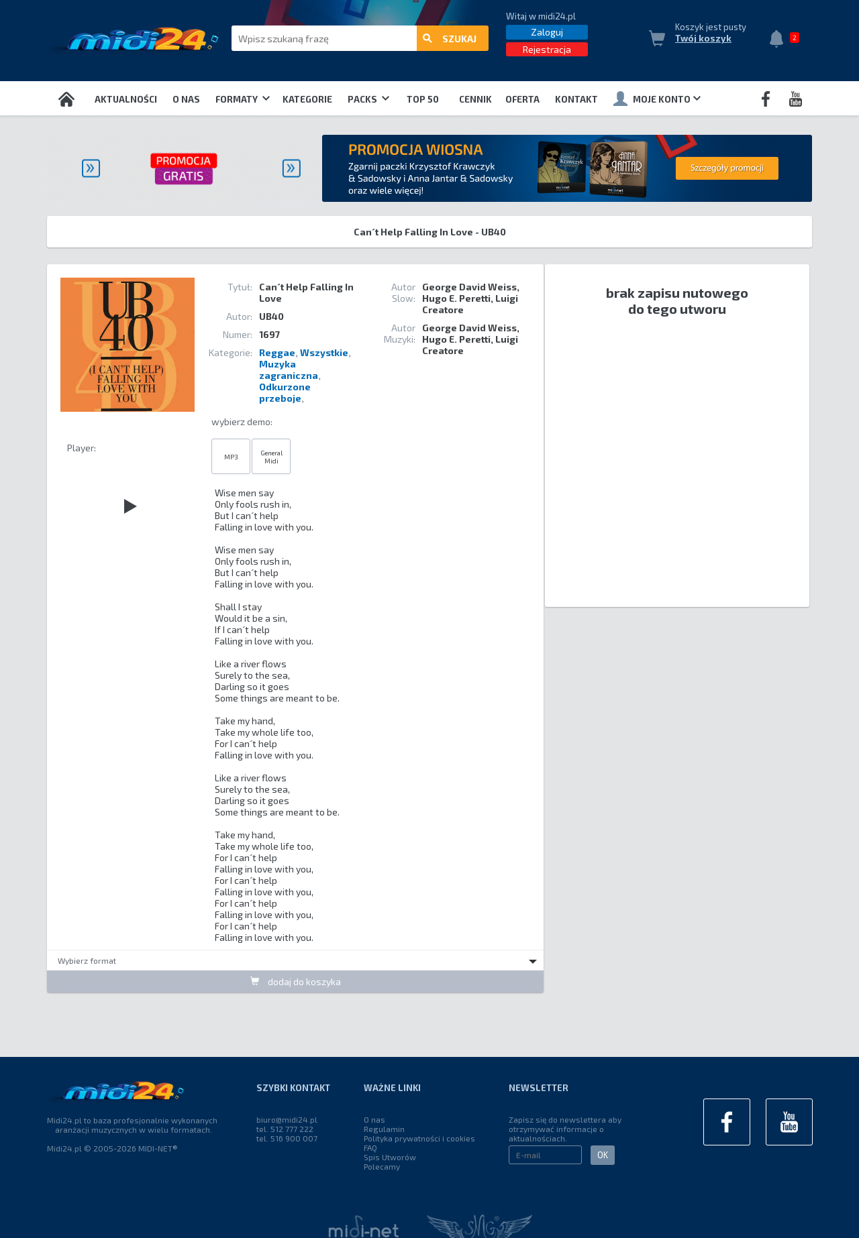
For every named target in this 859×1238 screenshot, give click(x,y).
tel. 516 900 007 (286, 1138)
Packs (368, 99)
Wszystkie (324, 352)
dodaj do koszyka (295, 981)
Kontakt (576, 99)
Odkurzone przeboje (285, 392)
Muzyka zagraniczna (288, 369)
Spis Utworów (390, 1157)
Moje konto (657, 98)
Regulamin (384, 1128)
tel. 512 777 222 (284, 1128)
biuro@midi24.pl (286, 1119)
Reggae (277, 352)
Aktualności (126, 99)
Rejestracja (547, 49)
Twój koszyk (703, 38)
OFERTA (522, 99)
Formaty (242, 99)
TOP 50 (423, 99)
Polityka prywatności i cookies (419, 1138)
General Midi (271, 457)
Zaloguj (547, 32)
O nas (186, 99)
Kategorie (307, 99)
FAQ (370, 1147)
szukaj (449, 38)
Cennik (475, 99)
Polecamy (382, 1166)
